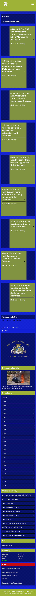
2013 (4, 453)
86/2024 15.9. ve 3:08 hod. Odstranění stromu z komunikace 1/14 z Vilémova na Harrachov (12, 66)
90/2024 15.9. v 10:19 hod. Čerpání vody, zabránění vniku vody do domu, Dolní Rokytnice (12, 194)
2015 (4, 445)
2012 (4, 457)
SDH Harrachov (7, 503)
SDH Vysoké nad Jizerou (10, 507)
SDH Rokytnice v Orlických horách (14, 523)
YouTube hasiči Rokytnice (11, 531)
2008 (4, 473)
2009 (4, 469)
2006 (4, 481)
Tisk (6, 593)
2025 (4, 405)
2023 (4, 413)
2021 (4, 421)
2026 (4, 401)
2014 (4, 449)
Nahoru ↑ (28, 593)
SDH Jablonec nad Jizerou (11, 511)
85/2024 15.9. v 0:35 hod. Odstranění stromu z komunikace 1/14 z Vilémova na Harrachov (20, 34)
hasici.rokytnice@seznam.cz (12, 583)
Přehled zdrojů (7, 545)
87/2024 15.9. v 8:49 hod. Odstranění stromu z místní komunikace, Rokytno (20, 97)
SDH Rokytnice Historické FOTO (13, 535)
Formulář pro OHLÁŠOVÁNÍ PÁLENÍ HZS (16, 495)
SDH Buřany (6, 519)
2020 (4, 425)
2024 (8, 328)
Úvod (3, 328)
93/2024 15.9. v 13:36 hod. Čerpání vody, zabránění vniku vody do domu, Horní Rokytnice (20, 290)
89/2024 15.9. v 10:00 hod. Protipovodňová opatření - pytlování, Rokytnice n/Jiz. (20, 161)
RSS (32, 591)
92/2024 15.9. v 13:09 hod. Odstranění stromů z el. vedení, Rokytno (12, 257)
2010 (4, 465)
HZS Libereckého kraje (10, 499)
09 (13, 328)
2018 (4, 433)
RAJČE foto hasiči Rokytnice (12, 527)
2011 (4, 461)
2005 (4, 485)
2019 (4, 429)
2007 (4, 477)
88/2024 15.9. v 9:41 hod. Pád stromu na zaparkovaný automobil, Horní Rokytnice (11, 130)
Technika (5, 397)
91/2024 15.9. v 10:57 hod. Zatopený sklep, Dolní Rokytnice (20, 224)
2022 (4, 417)
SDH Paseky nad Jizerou (10, 515)
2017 (4, 437)
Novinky (22, 43)
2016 (4, 441)
